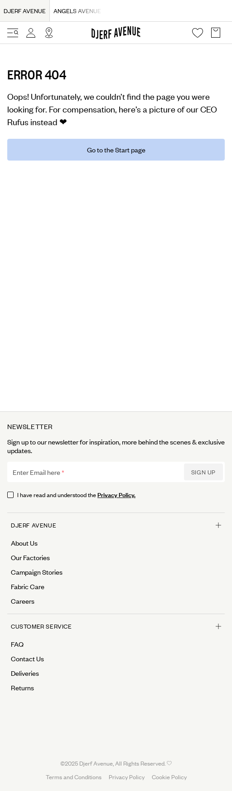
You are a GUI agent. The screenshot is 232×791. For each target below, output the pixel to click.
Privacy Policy (127, 776)
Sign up (203, 472)
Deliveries (25, 673)
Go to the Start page (116, 149)
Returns (22, 687)
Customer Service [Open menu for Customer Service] (116, 626)
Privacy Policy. (116, 494)
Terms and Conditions (74, 776)
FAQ (17, 644)
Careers (22, 601)
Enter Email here (36, 472)
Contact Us (27, 658)
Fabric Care (27, 586)
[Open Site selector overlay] (49, 33)
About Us (24, 543)
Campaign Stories (37, 572)
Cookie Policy (169, 776)
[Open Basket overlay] (216, 32)
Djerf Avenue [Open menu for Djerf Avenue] (116, 525)
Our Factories (30, 557)
